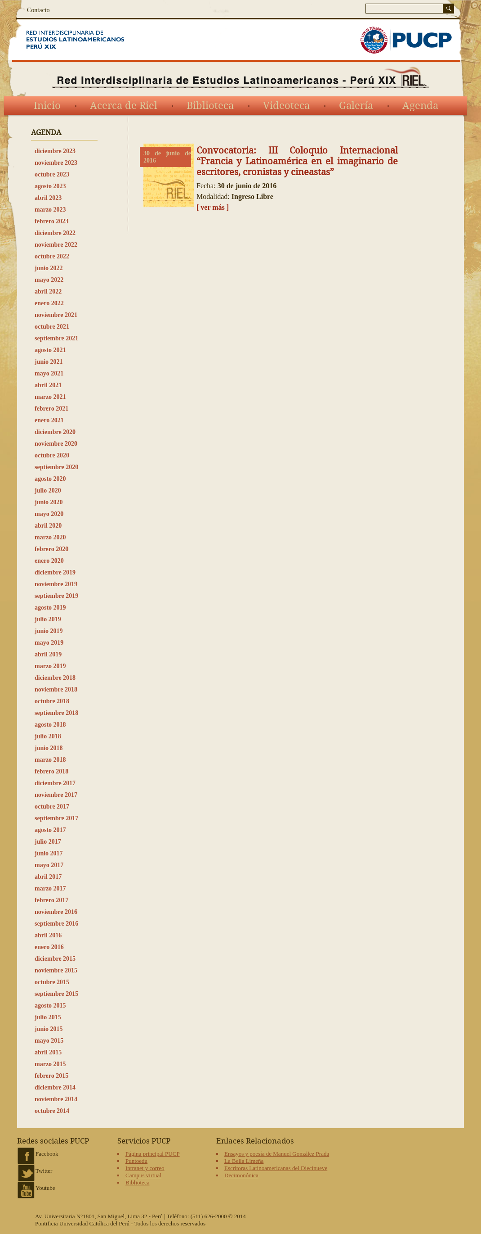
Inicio (47, 105)
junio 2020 (49, 502)
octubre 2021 (52, 326)
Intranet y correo (145, 1168)
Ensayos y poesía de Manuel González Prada (276, 1153)
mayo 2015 (49, 1040)
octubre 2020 (52, 455)
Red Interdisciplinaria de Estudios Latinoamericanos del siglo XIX (86, 40)
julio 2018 (48, 736)
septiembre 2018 (56, 713)
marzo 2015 (50, 1064)
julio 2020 (48, 490)
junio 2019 (49, 631)
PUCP (406, 40)
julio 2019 (48, 619)
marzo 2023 (50, 209)
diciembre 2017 (55, 783)
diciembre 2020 (55, 432)
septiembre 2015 (56, 993)
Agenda (420, 105)
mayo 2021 (49, 373)
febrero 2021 (51, 408)
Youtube (45, 1187)
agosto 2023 (50, 186)
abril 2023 (48, 197)
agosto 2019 (50, 607)
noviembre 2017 (56, 794)
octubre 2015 (52, 982)
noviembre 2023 (56, 162)
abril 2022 (48, 291)
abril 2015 (48, 1052)
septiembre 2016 (56, 923)
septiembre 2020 (56, 467)
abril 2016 (48, 935)
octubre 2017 (52, 806)
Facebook (47, 1153)
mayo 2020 (49, 514)
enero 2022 (49, 303)
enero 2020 (49, 560)
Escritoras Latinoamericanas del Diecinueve (275, 1168)
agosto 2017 (50, 830)
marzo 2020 (50, 537)
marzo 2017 (50, 888)
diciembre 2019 (55, 572)
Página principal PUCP (152, 1153)
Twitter (44, 1170)
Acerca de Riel (123, 105)
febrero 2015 (51, 1075)
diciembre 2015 (55, 958)
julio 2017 (48, 841)
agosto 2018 (50, 724)
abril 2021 (48, 385)
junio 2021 (49, 361)
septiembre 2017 (56, 818)
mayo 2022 (49, 279)
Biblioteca (210, 105)
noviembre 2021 (56, 315)
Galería (356, 105)
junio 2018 (49, 748)
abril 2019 (48, 654)
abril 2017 (48, 876)
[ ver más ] (212, 207)
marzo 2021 (50, 396)
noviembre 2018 (56, 689)
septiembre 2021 (56, 338)
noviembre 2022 (56, 244)
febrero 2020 (51, 549)
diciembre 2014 (55, 1087)
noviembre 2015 (56, 970)
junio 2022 (49, 268)
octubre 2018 (52, 701)
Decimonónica (241, 1175)
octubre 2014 (52, 1110)
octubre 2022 (52, 256)
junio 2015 (49, 1029)
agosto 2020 (50, 478)
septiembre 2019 (56, 595)
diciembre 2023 (55, 151)
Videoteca (286, 105)
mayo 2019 (49, 642)
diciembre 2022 (55, 233)
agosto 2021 (50, 350)
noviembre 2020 (56, 443)
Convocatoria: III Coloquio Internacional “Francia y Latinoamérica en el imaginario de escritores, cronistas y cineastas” (297, 161)
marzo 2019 (50, 666)
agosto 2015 (50, 1005)
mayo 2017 (49, 865)
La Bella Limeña (243, 1160)
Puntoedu (136, 1160)
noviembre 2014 (56, 1099)
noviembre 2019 (56, 584)
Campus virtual (143, 1175)
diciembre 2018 (55, 677)
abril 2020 (48, 525)
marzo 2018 (50, 759)
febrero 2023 (51, 221)
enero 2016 (49, 947)
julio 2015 (48, 1017)
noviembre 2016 (56, 912)
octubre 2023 (52, 174)
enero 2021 (49, 420)
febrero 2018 (51, 771)
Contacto (38, 10)
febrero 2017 (51, 900)
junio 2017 (49, 853)
